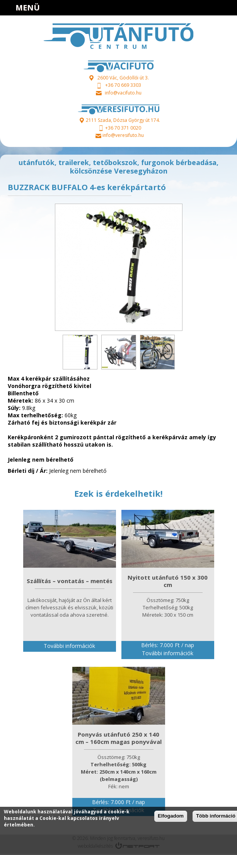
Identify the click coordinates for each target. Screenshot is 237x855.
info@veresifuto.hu (123, 135)
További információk (69, 645)
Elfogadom (171, 816)
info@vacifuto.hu (123, 92)
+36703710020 (208, 7)
